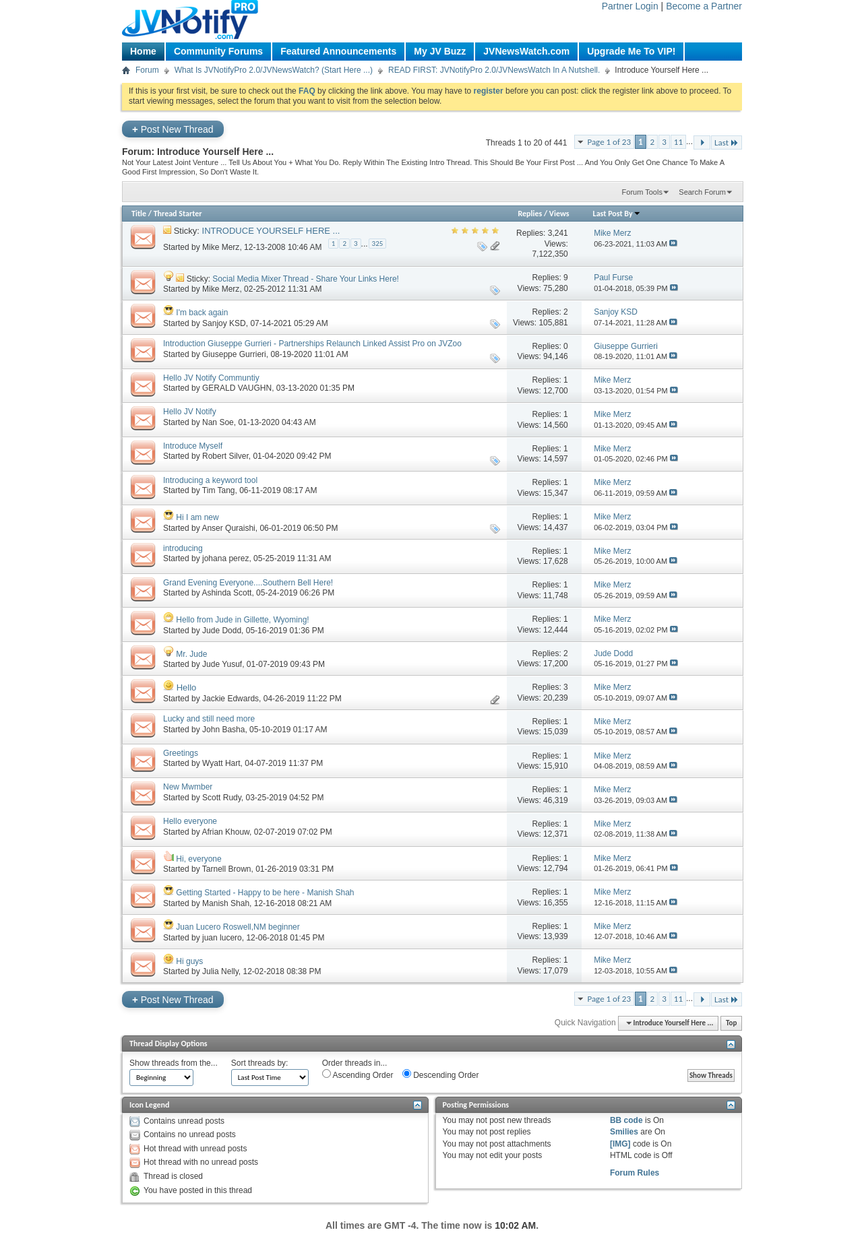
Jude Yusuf (222, 664)
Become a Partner (704, 6)
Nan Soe (218, 422)
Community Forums (218, 51)
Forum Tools (642, 192)
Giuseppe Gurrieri (234, 354)
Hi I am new (197, 517)
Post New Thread (173, 129)
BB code (626, 1120)
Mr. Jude (191, 654)
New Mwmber (187, 787)
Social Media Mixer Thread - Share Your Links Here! (305, 279)
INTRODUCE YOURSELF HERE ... (271, 231)
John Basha (223, 729)
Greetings (180, 753)
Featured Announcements (338, 51)
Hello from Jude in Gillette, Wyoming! (242, 619)
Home (143, 51)
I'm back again (202, 312)
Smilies (624, 1131)
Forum (147, 70)
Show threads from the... (173, 1063)
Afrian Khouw (225, 832)
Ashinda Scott (226, 593)
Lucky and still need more (209, 719)
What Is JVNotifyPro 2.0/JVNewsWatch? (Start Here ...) (274, 70)
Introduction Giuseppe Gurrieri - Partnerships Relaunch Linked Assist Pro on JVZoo (312, 343)
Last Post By (617, 213)
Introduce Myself (192, 446)
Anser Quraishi (228, 528)
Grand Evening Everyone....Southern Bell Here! (248, 582)
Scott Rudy (221, 797)
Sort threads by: (259, 1063)
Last (726, 142)
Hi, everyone (198, 859)
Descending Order (440, 1074)
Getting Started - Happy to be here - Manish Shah (265, 892)
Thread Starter (178, 213)
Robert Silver (225, 456)
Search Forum (702, 192)
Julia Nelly (220, 971)
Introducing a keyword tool (210, 480)
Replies (530, 213)
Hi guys (189, 961)
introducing (183, 548)
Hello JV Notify (189, 411)
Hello (187, 687)
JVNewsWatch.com (526, 51)
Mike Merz (220, 247)
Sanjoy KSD (224, 323)
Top (731, 1023)
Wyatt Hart (221, 763)
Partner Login (630, 6)
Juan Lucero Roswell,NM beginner (237, 927)
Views (559, 213)
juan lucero (222, 937)
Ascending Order (358, 1074)
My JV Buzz (440, 51)
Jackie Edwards (230, 698)
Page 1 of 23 (609, 142)
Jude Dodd (221, 630)
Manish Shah (225, 903)
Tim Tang (218, 490)
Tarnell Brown (226, 869)
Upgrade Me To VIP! (631, 51)
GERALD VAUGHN (237, 388)
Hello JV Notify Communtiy (211, 378)
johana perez (225, 558)
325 (377, 243)
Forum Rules (634, 1173)
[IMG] (620, 1144)
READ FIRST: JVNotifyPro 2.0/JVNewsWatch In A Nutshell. (494, 70)
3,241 (558, 233)
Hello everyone (190, 821)
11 (678, 142)
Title (138, 213)
